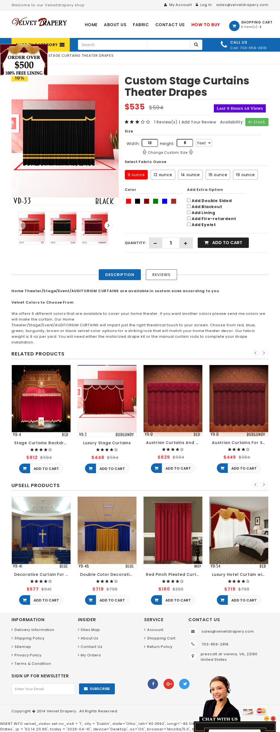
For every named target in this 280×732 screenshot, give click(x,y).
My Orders (91, 655)
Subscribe (100, 688)
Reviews (161, 274)
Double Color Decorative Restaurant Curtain (108, 574)
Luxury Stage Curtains (107, 443)
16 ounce (218, 174)
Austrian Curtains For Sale (240, 442)
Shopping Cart (161, 638)
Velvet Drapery (62, 711)
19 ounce (245, 174)
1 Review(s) (166, 122)
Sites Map (90, 629)
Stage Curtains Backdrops (42, 443)
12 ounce (163, 174)
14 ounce (190, 174)
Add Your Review (199, 122)
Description (119, 274)
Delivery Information (34, 629)
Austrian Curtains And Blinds (174, 442)
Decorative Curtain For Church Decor (42, 574)
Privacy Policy (28, 655)
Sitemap (22, 646)
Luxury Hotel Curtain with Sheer (240, 574)
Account (155, 629)
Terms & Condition (32, 663)
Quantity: (135, 242)
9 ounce (136, 174)
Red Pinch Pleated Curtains (174, 574)
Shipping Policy (29, 638)
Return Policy (160, 646)
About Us (89, 638)
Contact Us (91, 646)
